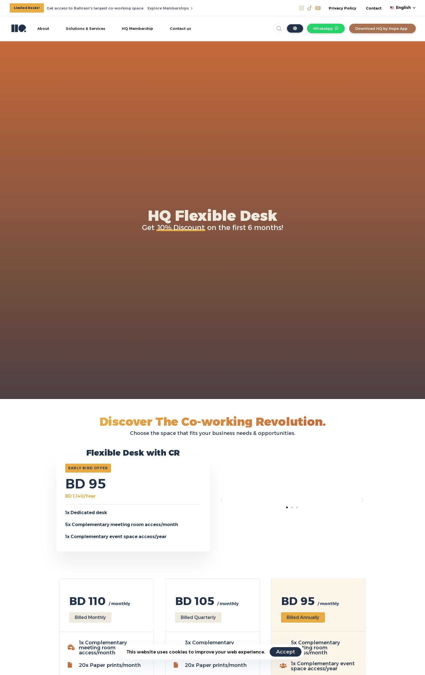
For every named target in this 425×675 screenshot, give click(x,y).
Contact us (180, 28)
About (43, 28)
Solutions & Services (85, 28)
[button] (402, 7)
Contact (373, 8)
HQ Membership (137, 28)
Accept (285, 652)
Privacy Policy (342, 8)
